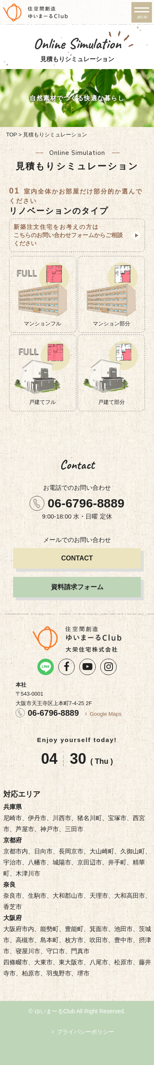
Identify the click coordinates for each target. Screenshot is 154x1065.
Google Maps (106, 714)
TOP (11, 134)
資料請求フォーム (77, 586)
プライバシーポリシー (85, 1031)
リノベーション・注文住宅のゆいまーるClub (64, 12)
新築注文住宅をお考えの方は (71, 235)
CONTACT (77, 558)
